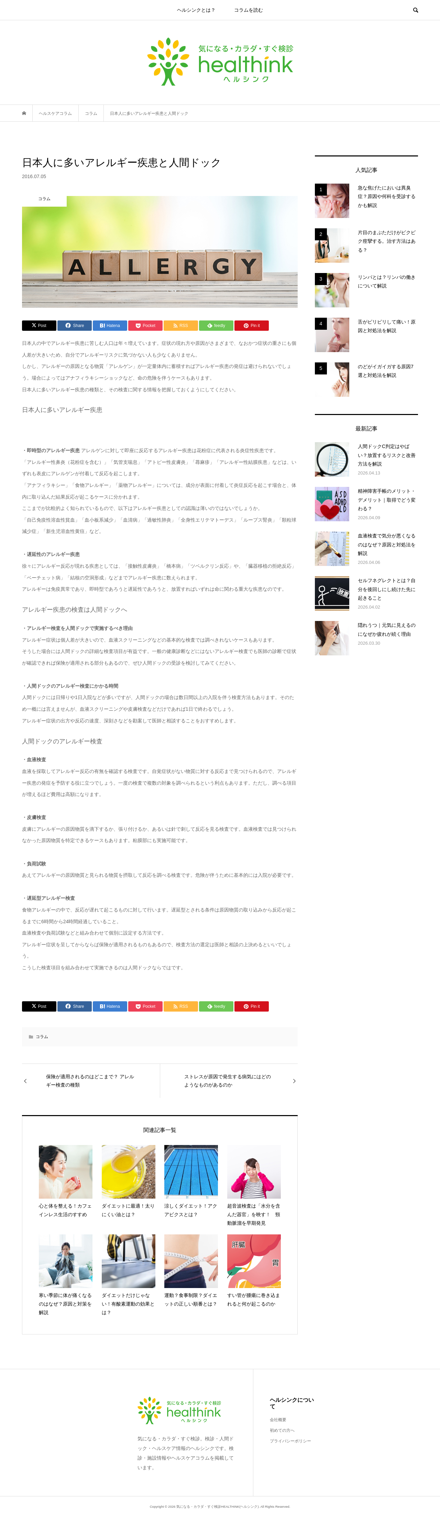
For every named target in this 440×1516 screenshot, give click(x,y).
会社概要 (278, 1419)
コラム (42, 1036)
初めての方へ (282, 1430)
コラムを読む (248, 10)
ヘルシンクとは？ (196, 10)
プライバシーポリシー (290, 1441)
